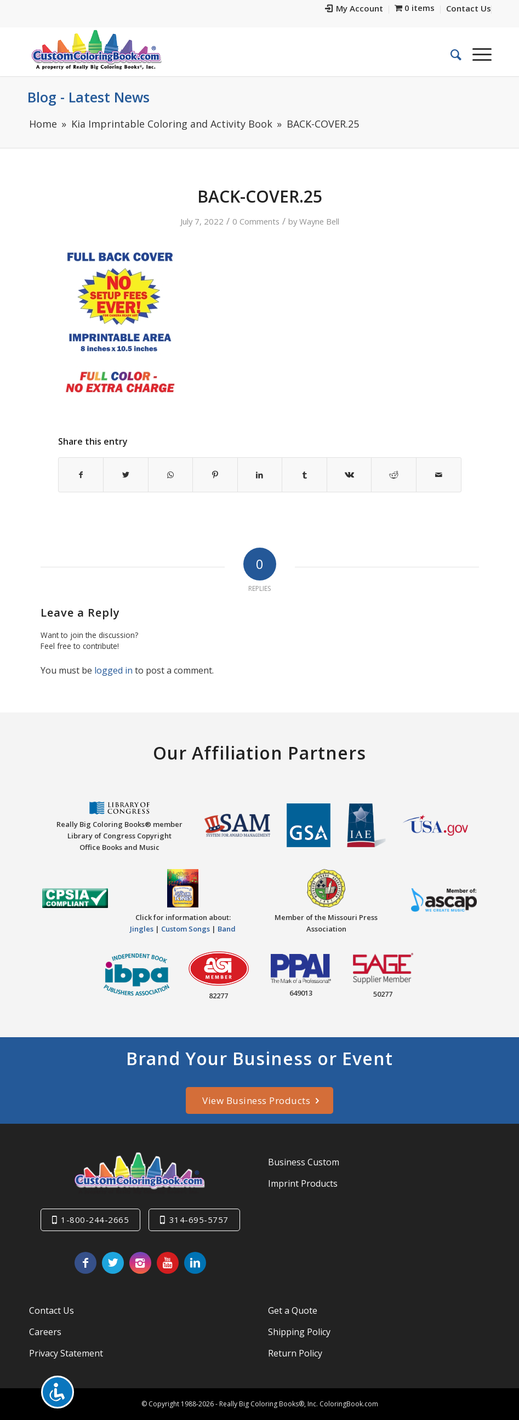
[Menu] (476, 54)
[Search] (450, 54)
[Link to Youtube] (168, 1263)
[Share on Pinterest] (215, 475)
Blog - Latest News (88, 97)
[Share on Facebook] (81, 475)
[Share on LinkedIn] (260, 475)
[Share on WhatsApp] (171, 475)
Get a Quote (292, 1310)
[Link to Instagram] (140, 1263)
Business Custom (303, 1162)
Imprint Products (303, 1183)
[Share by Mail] (439, 475)
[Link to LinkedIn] (195, 1263)
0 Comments (256, 221)
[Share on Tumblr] (304, 475)
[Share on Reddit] (394, 475)
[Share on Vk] (349, 475)
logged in (113, 670)
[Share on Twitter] (126, 475)
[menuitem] (354, 9)
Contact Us (51, 1310)
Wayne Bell (319, 221)
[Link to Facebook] (85, 1263)
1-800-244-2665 (95, 1219)
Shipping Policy (299, 1332)
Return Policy (295, 1353)
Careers (45, 1332)
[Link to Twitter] (113, 1263)
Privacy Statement (66, 1353)
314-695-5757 (199, 1219)
